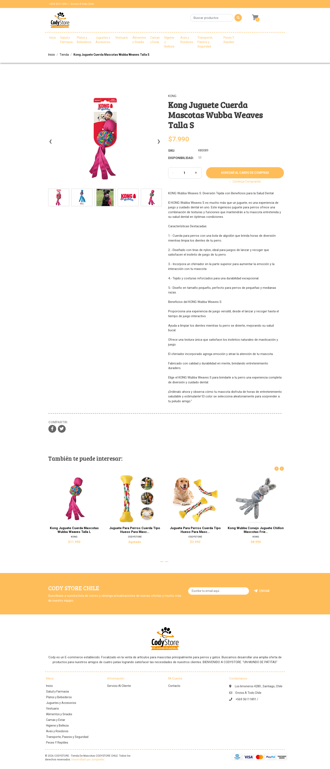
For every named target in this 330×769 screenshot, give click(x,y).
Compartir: (58, 422)
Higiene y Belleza (169, 42)
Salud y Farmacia (66, 40)
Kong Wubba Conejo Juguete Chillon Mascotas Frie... (256, 530)
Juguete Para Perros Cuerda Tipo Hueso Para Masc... (134, 530)
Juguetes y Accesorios (103, 40)
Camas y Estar (155, 40)
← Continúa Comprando (245, 181)
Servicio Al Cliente (119, 685)
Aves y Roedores (186, 40)
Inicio (52, 37)
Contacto (174, 685)
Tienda (64, 54)
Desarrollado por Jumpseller (87, 759)
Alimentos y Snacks (139, 40)
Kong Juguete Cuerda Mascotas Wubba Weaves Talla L (74, 530)
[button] (162, 561)
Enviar (262, 591)
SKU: (171, 150)
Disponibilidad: (181, 158)
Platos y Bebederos (84, 40)
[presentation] (50, 143)
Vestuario (121, 37)
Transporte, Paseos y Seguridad (205, 42)
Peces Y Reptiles (229, 40)
